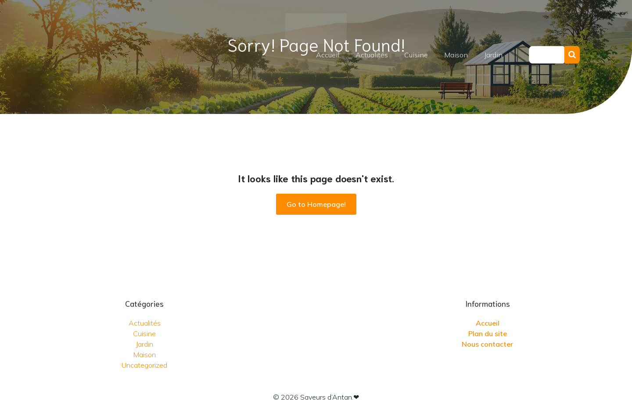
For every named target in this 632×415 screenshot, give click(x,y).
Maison (456, 54)
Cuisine (416, 54)
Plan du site (487, 333)
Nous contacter (487, 344)
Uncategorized (144, 365)
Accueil (327, 54)
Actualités (372, 54)
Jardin (493, 54)
